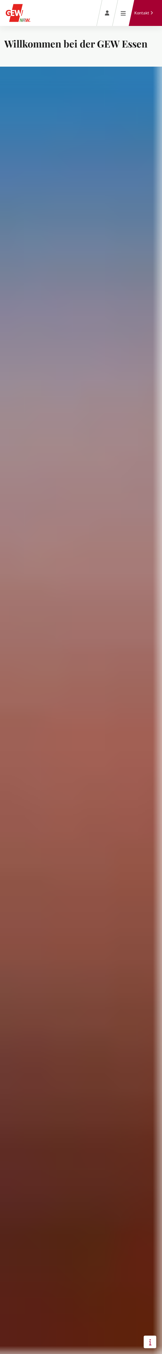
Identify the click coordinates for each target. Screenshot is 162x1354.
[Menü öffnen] (123, 13)
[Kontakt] (144, 13)
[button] (150, 1342)
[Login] (107, 13)
